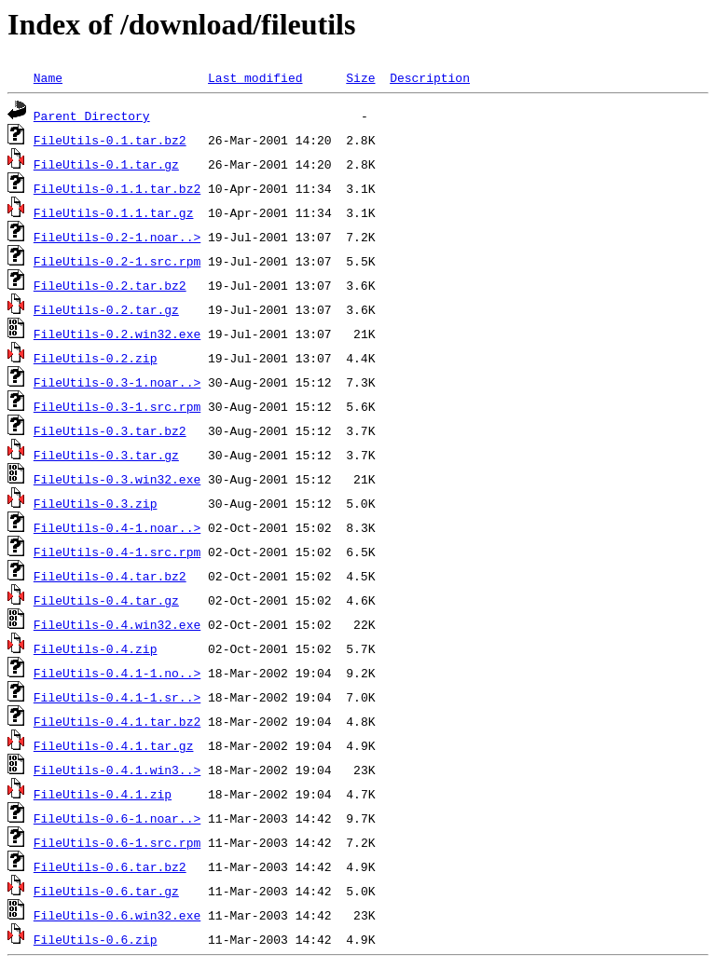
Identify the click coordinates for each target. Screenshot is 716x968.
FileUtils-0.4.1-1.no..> (117, 672)
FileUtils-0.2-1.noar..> (117, 236)
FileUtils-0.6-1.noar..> (117, 818)
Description (430, 77)
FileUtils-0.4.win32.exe (117, 624)
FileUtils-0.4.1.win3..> (117, 769)
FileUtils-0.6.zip (96, 939)
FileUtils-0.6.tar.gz (106, 890)
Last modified (255, 77)
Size (360, 77)
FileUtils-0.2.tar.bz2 (110, 285)
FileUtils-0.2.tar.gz (106, 309)
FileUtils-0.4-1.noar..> (117, 527)
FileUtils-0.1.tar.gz (106, 164)
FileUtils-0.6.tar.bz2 (110, 866)
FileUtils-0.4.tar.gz (106, 600)
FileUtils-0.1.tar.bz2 (110, 139)
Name (48, 77)
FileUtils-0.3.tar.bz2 (110, 430)
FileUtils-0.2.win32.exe (117, 333)
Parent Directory (92, 115)
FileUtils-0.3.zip (96, 503)
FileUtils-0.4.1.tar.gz (114, 745)
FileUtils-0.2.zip (96, 357)
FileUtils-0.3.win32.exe (117, 478)
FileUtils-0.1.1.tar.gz (114, 212)
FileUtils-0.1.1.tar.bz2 (117, 188)
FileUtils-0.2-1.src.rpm (117, 260)
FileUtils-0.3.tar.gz (106, 454)
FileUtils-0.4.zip (96, 648)
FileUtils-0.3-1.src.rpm (117, 406)
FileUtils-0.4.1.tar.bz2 (117, 721)
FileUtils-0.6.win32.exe (117, 915)
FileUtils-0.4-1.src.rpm (117, 551)
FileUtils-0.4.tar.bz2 (110, 575)
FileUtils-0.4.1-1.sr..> (117, 697)
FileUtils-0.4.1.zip (103, 793)
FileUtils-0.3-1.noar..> (117, 382)
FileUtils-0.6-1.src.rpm (117, 842)
